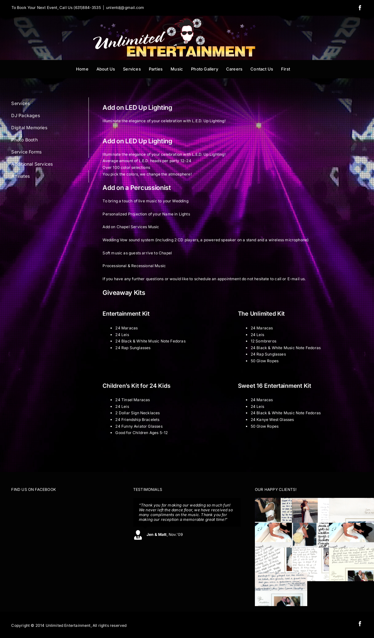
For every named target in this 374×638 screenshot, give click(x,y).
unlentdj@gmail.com (125, 7)
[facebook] (360, 623)
